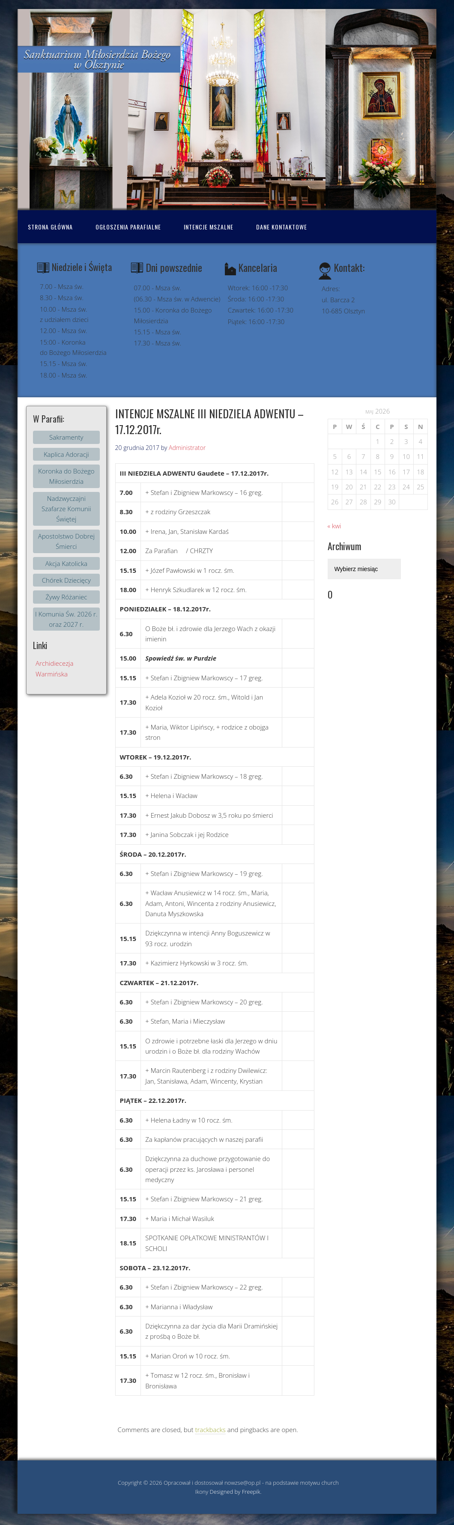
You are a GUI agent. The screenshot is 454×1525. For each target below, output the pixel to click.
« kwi (334, 525)
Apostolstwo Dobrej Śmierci (66, 541)
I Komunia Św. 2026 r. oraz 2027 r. (66, 619)
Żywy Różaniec (66, 597)
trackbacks (210, 1429)
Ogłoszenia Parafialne (128, 226)
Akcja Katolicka (66, 563)
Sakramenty (66, 437)
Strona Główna (50, 226)
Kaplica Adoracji (66, 454)
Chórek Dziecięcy (66, 580)
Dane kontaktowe (281, 226)
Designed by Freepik (235, 1491)
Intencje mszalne (208, 226)
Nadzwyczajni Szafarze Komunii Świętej (66, 509)
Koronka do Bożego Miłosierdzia (66, 476)
